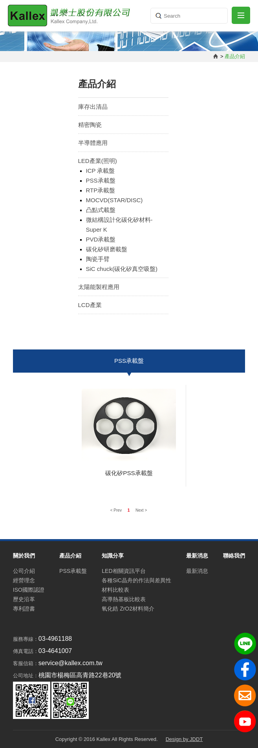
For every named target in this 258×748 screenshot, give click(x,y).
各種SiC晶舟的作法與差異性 (136, 580)
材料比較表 (115, 590)
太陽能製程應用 (98, 286)
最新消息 (197, 571)
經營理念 (24, 580)
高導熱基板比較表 (124, 599)
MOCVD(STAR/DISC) (114, 200)
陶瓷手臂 (98, 259)
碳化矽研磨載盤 (106, 249)
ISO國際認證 (28, 590)
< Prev (116, 510)
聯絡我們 (234, 555)
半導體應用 (93, 142)
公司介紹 (24, 571)
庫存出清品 (93, 106)
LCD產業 (90, 305)
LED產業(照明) (97, 160)
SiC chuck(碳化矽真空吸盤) (122, 268)
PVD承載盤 (101, 239)
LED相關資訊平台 (123, 571)
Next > (141, 510)
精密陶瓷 (90, 124)
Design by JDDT (184, 739)
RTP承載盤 (100, 190)
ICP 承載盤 (100, 170)
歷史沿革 (24, 599)
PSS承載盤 (100, 180)
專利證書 (24, 608)
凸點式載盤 (100, 210)
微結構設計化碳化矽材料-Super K (119, 224)
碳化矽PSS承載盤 (129, 473)
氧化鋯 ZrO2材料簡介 (128, 608)
